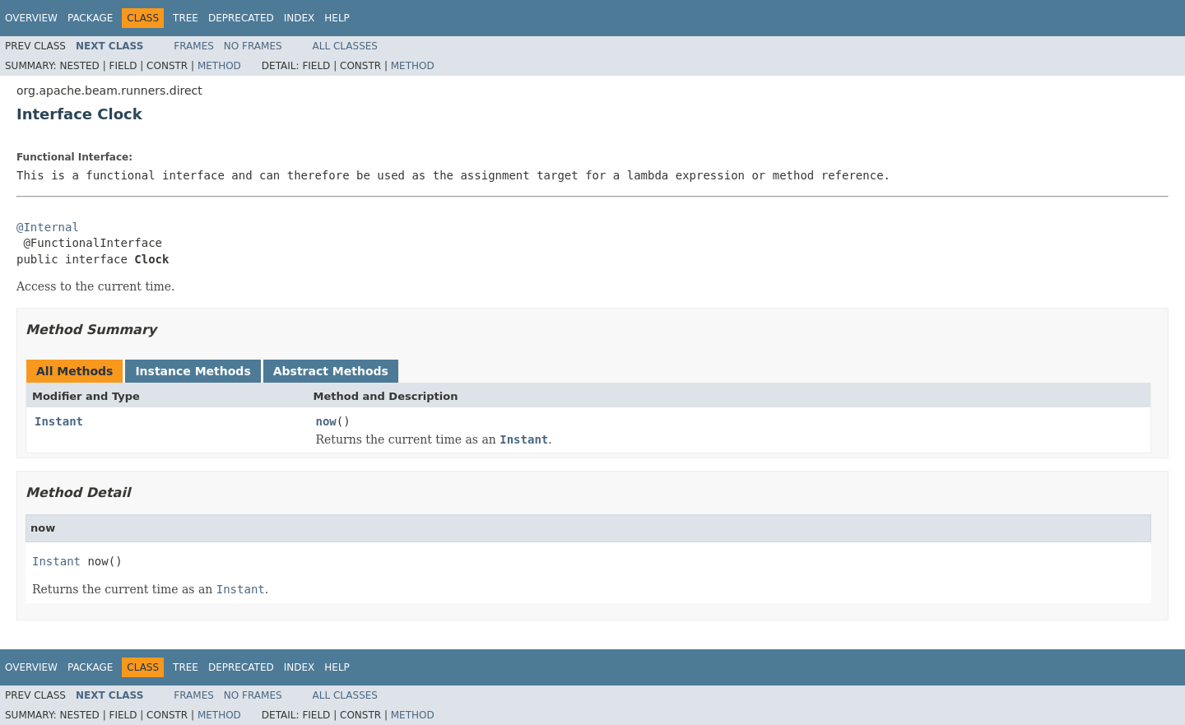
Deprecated (241, 18)
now (326, 421)
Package (90, 18)
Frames (194, 46)
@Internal (47, 227)
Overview (31, 18)
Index (299, 18)
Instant (59, 421)
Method (219, 66)
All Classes (345, 46)
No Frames (253, 46)
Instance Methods (192, 371)
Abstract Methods (330, 371)
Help (337, 18)
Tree (185, 18)
